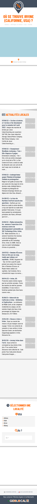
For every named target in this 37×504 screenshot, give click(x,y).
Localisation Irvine (25, 492)
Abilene (6, 418)
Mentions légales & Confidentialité (24, 497)
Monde (7, 24)
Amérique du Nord (16, 24)
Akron (5, 423)
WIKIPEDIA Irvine (10, 492)
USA (25, 24)
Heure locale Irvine (18, 62)
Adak (5, 420)
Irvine (30, 24)
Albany (6, 425)
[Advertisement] (18, 84)
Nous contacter (7, 497)
